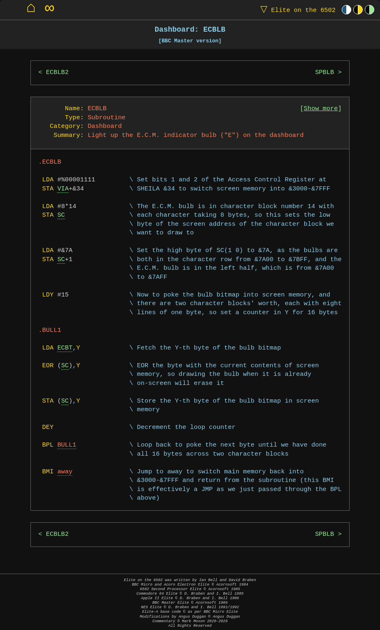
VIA (63, 189)
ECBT (64, 348)
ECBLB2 (57, 72)
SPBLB (324, 72)
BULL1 (66, 445)
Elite (296, 9)
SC (61, 215)
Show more (321, 108)
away (64, 472)
